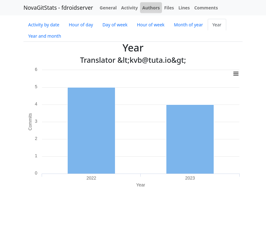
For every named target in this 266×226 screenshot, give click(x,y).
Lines (184, 8)
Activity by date (43, 25)
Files (169, 8)
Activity (129, 8)
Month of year (188, 25)
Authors (151, 8)
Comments (206, 8)
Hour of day (81, 25)
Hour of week (150, 25)
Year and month (44, 36)
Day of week (115, 25)
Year (217, 25)
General (108, 8)
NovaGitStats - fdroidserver (58, 7)
